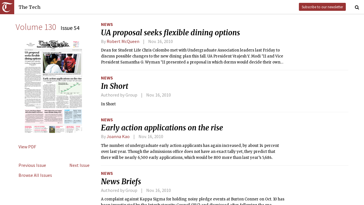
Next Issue (79, 165)
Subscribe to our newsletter (322, 7)
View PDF (27, 146)
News (107, 24)
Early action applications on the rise (162, 127)
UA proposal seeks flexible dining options (170, 32)
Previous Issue (32, 165)
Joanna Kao (118, 136)
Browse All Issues (35, 175)
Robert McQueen (123, 41)
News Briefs (121, 181)
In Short (114, 86)
